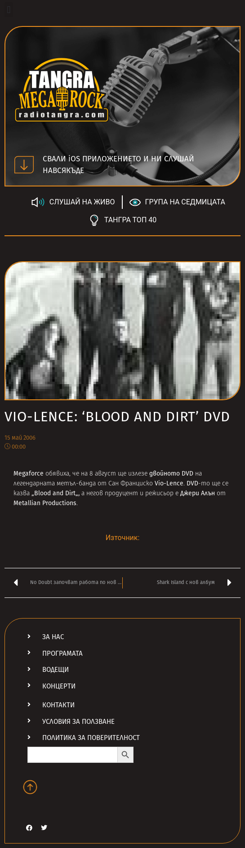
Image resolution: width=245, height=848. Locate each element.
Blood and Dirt (55, 493)
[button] (8, 9)
